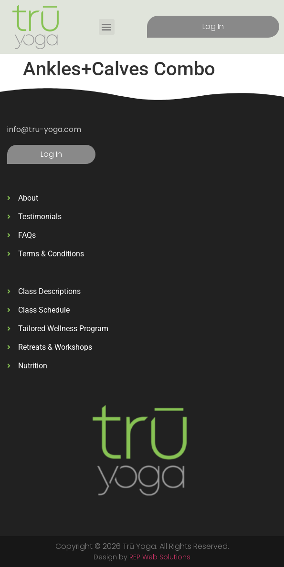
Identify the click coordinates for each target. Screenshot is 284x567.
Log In (213, 26)
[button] (107, 27)
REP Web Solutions (159, 557)
